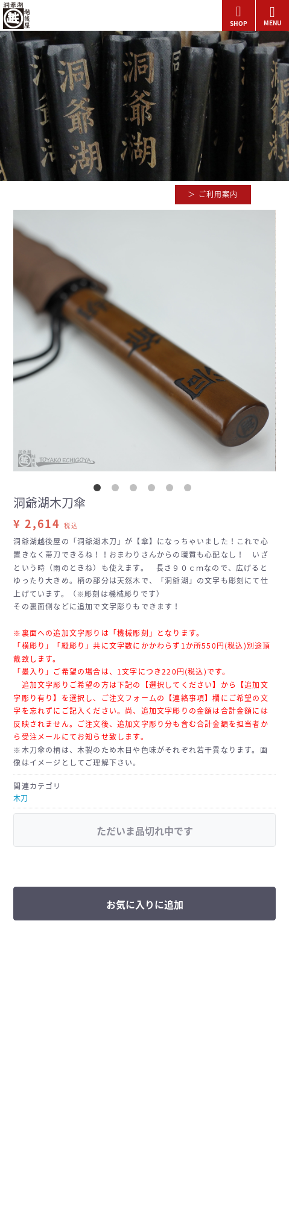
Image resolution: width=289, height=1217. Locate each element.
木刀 (20, 798)
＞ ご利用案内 (213, 194)
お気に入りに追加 (144, 904)
